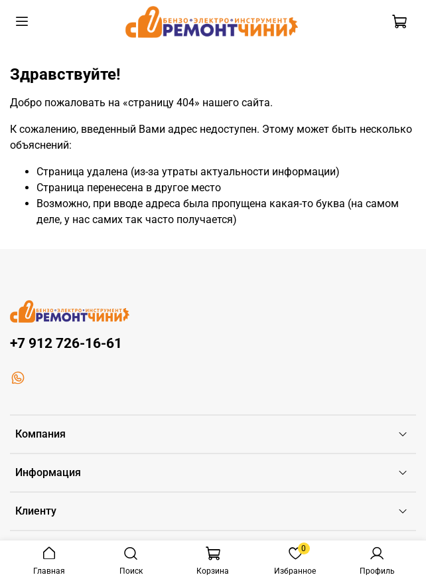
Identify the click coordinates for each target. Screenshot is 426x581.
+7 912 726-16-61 (66, 343)
